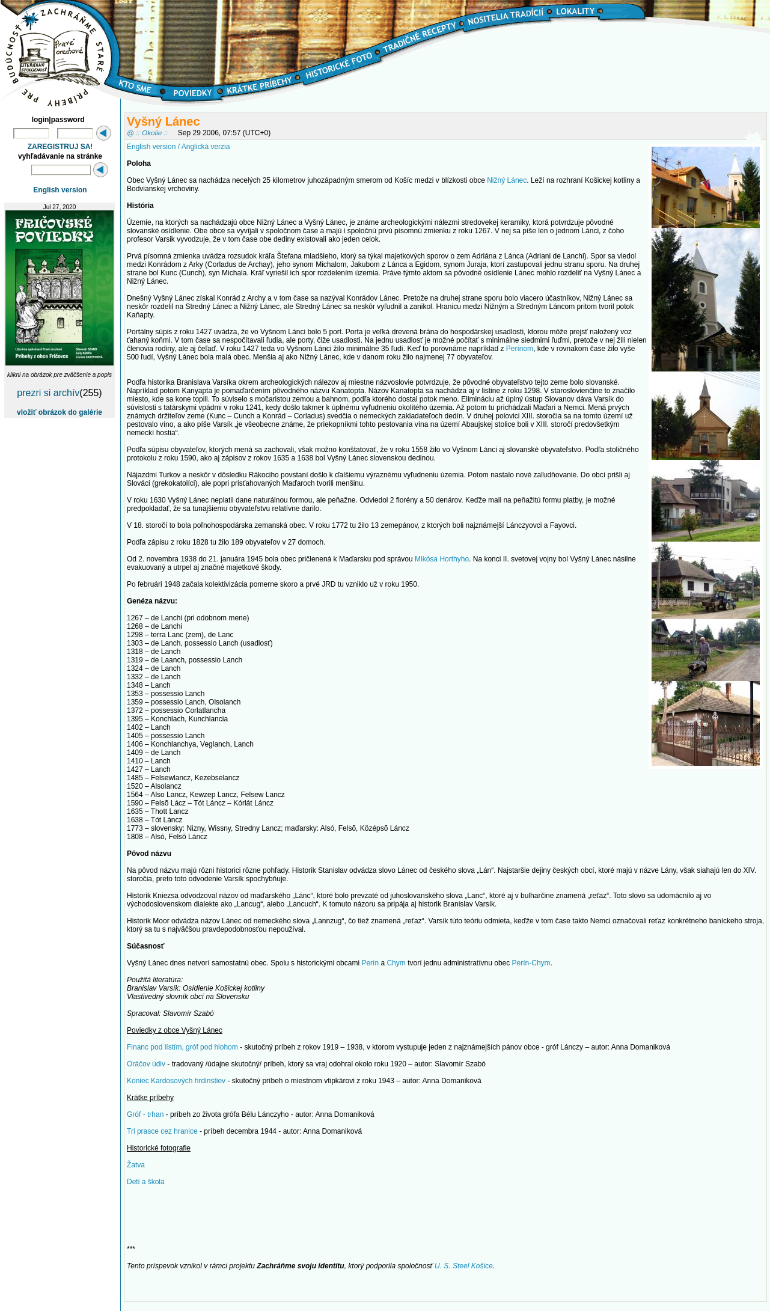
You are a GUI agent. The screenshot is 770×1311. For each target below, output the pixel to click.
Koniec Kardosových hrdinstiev (176, 1081)
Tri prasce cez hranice (162, 1131)
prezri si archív (48, 393)
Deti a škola (146, 1182)
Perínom (519, 348)
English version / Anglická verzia (178, 146)
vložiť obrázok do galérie (59, 412)
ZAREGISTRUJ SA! (60, 146)
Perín (370, 963)
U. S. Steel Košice (464, 1266)
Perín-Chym (531, 963)
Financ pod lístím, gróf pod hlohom (182, 1047)
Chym (396, 963)
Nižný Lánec (507, 180)
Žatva (136, 1165)
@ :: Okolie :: (147, 132)
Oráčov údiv (146, 1064)
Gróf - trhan (145, 1114)
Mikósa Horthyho (442, 559)
